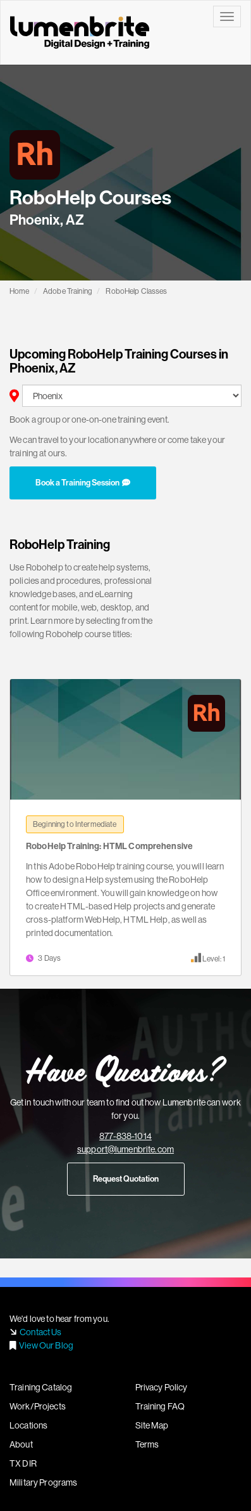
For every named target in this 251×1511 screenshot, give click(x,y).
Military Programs (43, 1482)
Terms (147, 1444)
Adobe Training (67, 291)
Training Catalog (40, 1387)
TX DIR (23, 1463)
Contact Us (40, 1332)
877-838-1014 (125, 1136)
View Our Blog (46, 1345)
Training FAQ (160, 1406)
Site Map (152, 1425)
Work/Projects (37, 1406)
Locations (28, 1425)
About (21, 1444)
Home (19, 291)
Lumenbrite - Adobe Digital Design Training (79, 32)
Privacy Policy (161, 1387)
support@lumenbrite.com (125, 1149)
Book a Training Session (82, 482)
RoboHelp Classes (136, 291)
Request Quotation (126, 1178)
